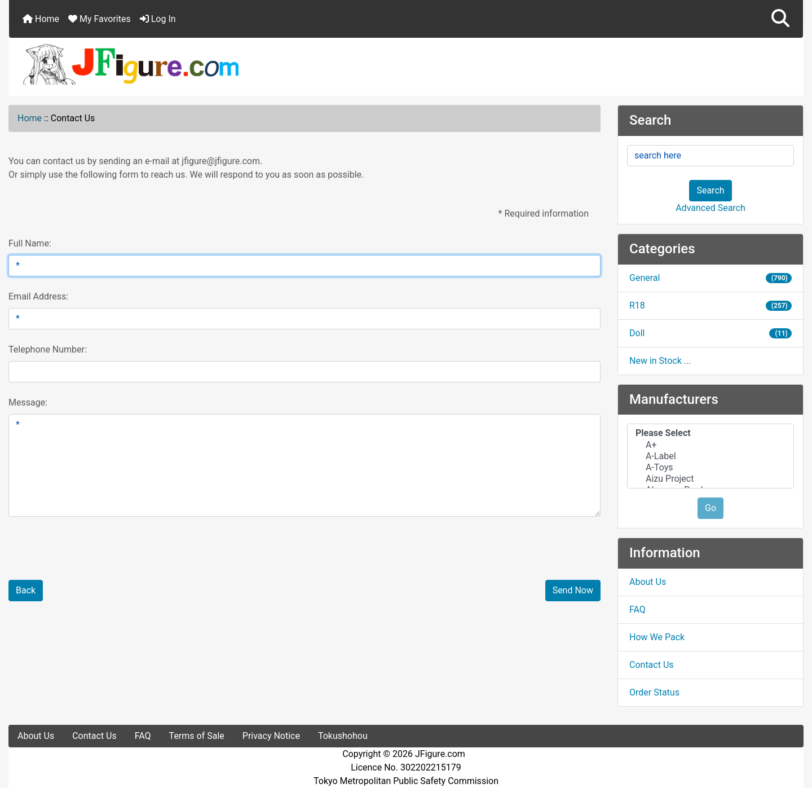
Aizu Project (710, 479)
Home (41, 19)
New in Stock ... (660, 360)
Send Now (573, 590)
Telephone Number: (47, 349)
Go (710, 508)
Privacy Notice (271, 735)
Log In (158, 19)
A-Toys (710, 467)
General (710, 277)
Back (26, 590)
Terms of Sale (196, 735)
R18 (710, 305)
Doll (710, 333)
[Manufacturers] (710, 456)
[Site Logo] (406, 64)
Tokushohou (343, 735)
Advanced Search (710, 207)
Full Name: (29, 243)
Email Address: (38, 296)
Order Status (654, 692)
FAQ (637, 609)
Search (710, 190)
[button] (780, 19)
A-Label (710, 456)
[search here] (710, 155)
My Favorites (99, 19)
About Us (647, 581)
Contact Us (651, 664)
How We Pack (657, 637)
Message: (27, 402)
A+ (710, 445)
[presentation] (97, 555)
